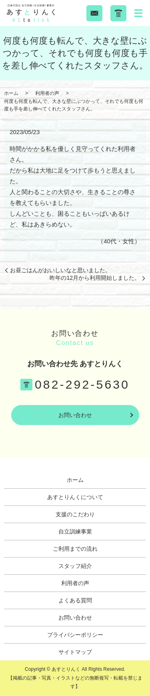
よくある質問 (75, 600)
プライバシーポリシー (75, 635)
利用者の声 (47, 93)
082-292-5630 (82, 384)
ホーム (11, 93)
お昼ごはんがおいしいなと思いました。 (60, 270)
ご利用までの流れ (75, 549)
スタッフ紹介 (75, 566)
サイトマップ (75, 652)
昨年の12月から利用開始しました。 (95, 278)
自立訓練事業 (75, 531)
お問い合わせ (75, 415)
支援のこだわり (75, 514)
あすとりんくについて (75, 497)
